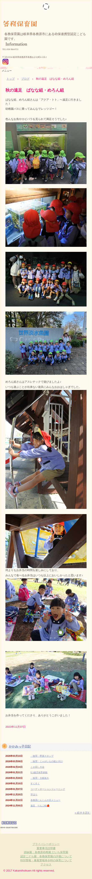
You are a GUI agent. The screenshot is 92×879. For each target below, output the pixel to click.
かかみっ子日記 (20, 746)
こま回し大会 (37, 767)
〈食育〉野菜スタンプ (42, 756)
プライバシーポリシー (46, 844)
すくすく (35, 783)
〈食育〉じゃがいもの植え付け (47, 761)
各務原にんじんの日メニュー (45, 800)
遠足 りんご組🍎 (40, 805)
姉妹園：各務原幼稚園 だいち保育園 (46, 852)
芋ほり (34, 794)
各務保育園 (46, 21)
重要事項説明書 (46, 848)
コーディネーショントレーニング (48, 789)
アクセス (46, 864)
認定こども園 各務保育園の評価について (46, 856)
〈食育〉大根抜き (40, 778)
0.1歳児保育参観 (39, 772)
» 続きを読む (83, 812)
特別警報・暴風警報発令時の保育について (46, 860)
